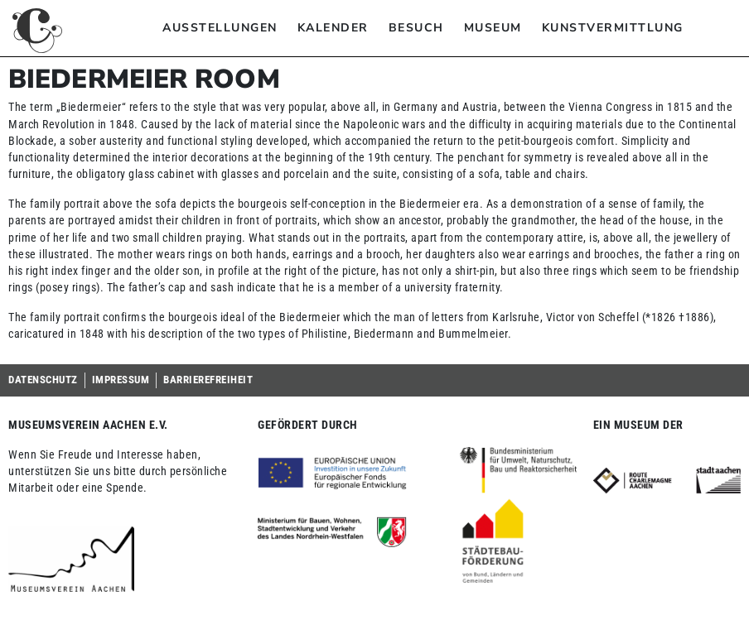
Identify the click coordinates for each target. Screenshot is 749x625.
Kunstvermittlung (613, 28)
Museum (493, 28)
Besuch (416, 28)
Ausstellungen (220, 28)
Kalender (333, 28)
